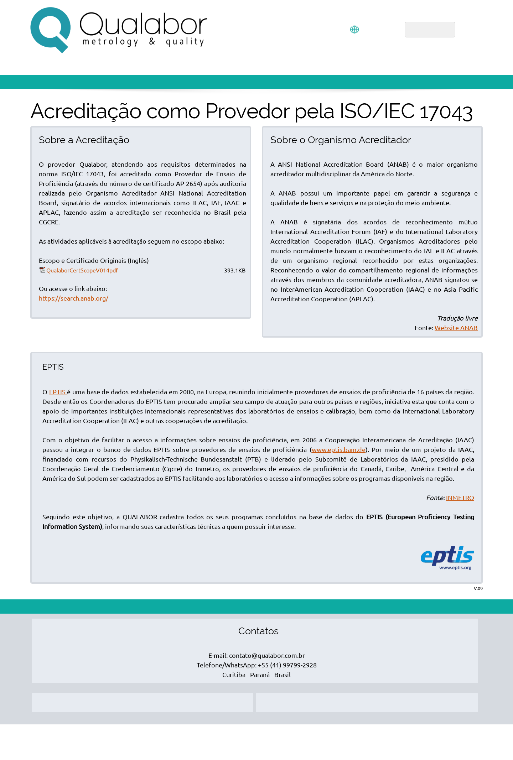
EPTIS (58, 391)
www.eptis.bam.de (339, 449)
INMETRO (460, 497)
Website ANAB (456, 327)
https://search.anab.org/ (73, 298)
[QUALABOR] (119, 30)
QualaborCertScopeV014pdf (82, 270)
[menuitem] (311, 30)
